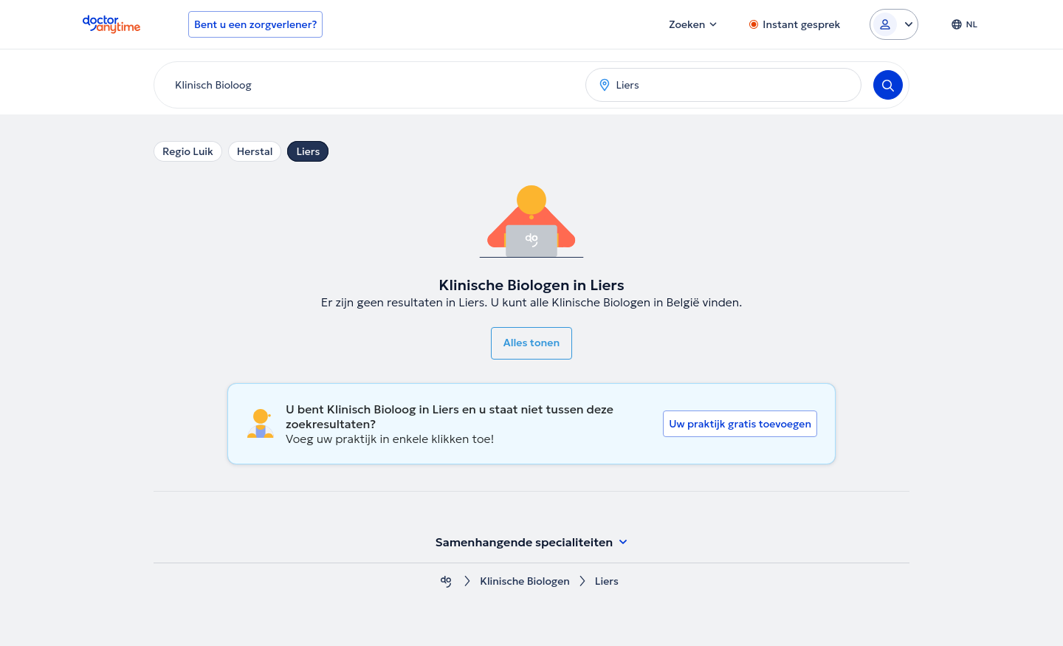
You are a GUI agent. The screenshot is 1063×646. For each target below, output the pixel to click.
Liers (308, 151)
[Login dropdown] (894, 24)
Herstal (255, 151)
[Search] (888, 85)
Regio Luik (187, 151)
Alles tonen (531, 342)
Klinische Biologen (525, 581)
